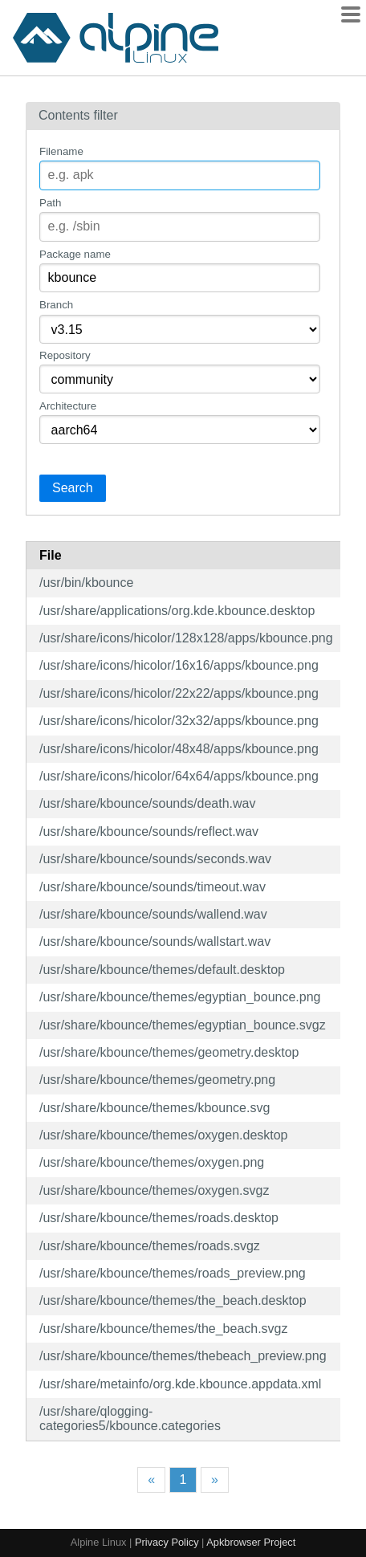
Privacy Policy (167, 1542)
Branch (56, 305)
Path (50, 203)
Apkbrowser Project (250, 1542)
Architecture (67, 406)
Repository (65, 355)
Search (72, 488)
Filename (61, 151)
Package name (75, 254)
